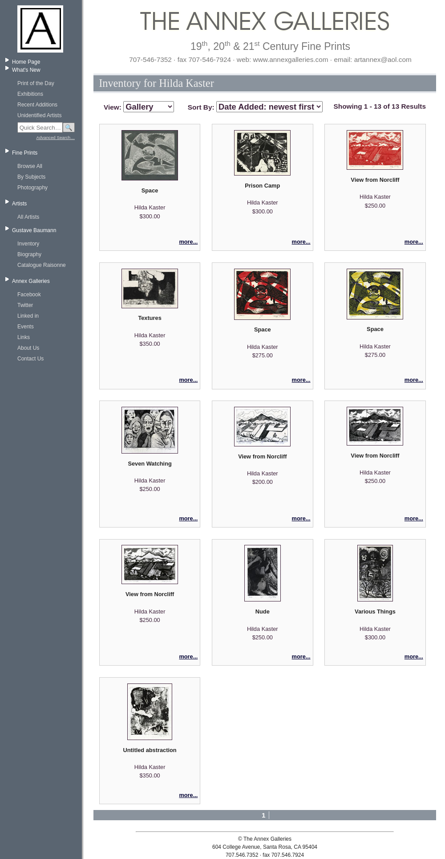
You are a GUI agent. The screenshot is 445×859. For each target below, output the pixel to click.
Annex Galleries (31, 281)
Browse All (29, 166)
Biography (29, 254)
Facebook (29, 294)
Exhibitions (30, 94)
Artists (19, 203)
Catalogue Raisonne (41, 265)
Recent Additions (37, 105)
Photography (32, 187)
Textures (149, 318)
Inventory (28, 244)
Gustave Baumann (34, 230)
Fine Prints (24, 153)
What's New (26, 70)
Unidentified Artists (39, 115)
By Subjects (31, 177)
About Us (28, 348)
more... (188, 241)
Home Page (26, 62)
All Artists (28, 217)
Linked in (28, 316)
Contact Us (30, 359)
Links (23, 337)
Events (25, 326)
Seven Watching (149, 463)
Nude (262, 611)
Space (150, 190)
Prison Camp (262, 185)
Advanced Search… (55, 137)
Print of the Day (35, 83)
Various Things (375, 611)
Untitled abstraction (150, 750)
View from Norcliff (375, 179)
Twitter (25, 305)
